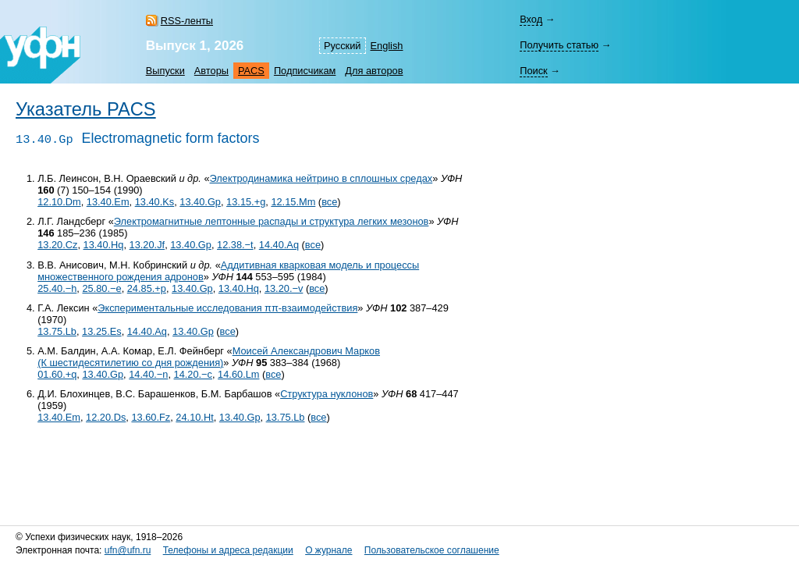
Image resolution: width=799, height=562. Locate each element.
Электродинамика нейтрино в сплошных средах (321, 178)
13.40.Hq (103, 245)
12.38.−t (235, 245)
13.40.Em (108, 202)
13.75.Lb (56, 331)
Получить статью (559, 45)
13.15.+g (245, 202)
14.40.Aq (279, 245)
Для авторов (374, 70)
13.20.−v (284, 288)
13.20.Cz (57, 245)
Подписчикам (305, 70)
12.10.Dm (58, 202)
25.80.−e (101, 288)
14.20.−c (193, 374)
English (387, 46)
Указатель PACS (86, 109)
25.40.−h (56, 288)
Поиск (533, 70)
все (329, 202)
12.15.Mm (293, 202)
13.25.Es (102, 331)
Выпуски (165, 70)
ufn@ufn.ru (128, 550)
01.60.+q (56, 374)
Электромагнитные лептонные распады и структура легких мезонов (271, 221)
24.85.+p (146, 288)
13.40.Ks (155, 202)
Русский (342, 46)
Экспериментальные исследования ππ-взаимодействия (227, 308)
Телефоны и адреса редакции (228, 550)
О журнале (328, 550)
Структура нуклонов (326, 394)
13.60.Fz (150, 417)
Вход (531, 19)
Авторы (211, 70)
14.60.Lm (238, 374)
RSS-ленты (187, 21)
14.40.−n (148, 374)
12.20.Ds (106, 417)
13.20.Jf (147, 245)
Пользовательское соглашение (431, 550)
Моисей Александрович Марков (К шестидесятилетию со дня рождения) (208, 356)
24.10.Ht (194, 417)
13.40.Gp (200, 202)
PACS (251, 70)
